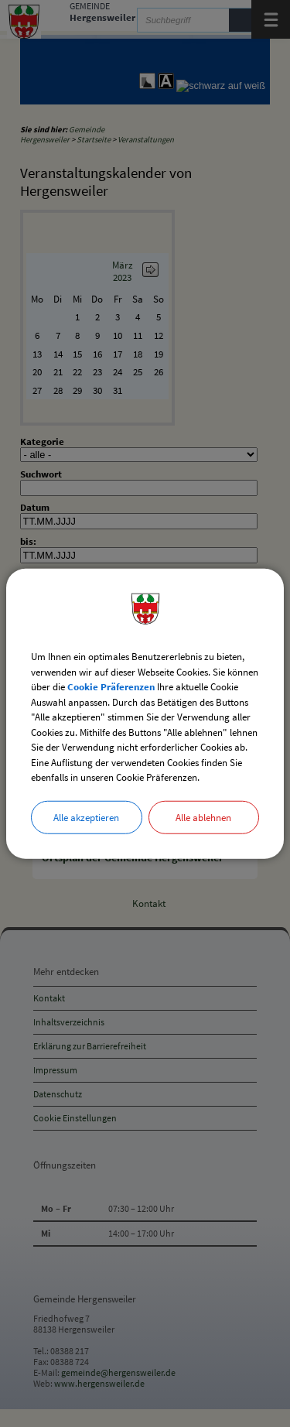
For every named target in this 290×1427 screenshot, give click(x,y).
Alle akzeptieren (86, 816)
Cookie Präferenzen (111, 686)
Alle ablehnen (203, 816)
